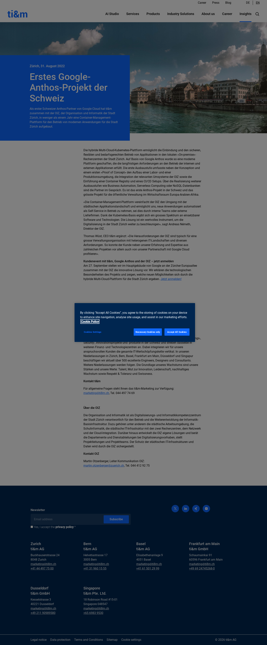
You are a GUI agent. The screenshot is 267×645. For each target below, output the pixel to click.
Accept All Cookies (177, 332)
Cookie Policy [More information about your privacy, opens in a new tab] (90, 321)
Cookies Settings (92, 332)
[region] (135, 322)
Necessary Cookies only (148, 332)
